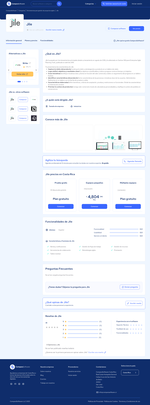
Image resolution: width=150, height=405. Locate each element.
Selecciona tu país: (128, 366)
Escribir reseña (134, 303)
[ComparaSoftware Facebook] (19, 384)
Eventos (43, 379)
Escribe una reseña (97, 352)
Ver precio (136, 29)
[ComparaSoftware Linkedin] (11, 384)
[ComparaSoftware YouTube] (15, 384)
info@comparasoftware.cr (106, 392)
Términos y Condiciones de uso (129, 401)
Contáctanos (101, 367)
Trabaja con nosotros (47, 383)
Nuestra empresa (47, 367)
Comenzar (61, 206)
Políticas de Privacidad (95, 401)
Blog (41, 375)
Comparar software (117, 28)
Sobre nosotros (45, 371)
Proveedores (73, 367)
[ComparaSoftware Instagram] (23, 384)
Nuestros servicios (74, 371)
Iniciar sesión (137, 4)
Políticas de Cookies (111, 401)
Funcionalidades (46, 40)
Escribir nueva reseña (55, 30)
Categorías (91, 3)
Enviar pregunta (130, 287)
